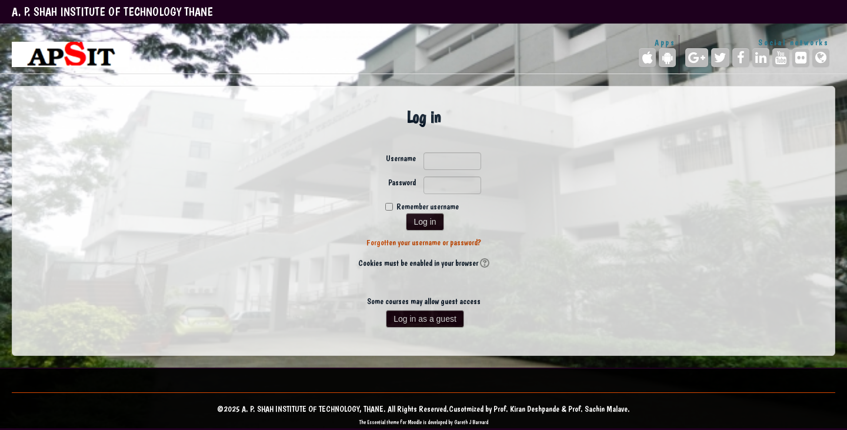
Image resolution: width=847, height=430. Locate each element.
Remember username (427, 206)
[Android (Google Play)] (667, 57)
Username (401, 158)
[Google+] (696, 57)
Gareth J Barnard (471, 422)
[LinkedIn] (760, 57)
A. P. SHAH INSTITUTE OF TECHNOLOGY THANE (112, 12)
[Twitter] (720, 57)
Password (402, 182)
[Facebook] (740, 57)
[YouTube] (780, 57)
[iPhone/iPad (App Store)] (647, 57)
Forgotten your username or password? (423, 242)
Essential (376, 422)
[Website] (820, 57)
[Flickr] (800, 57)
